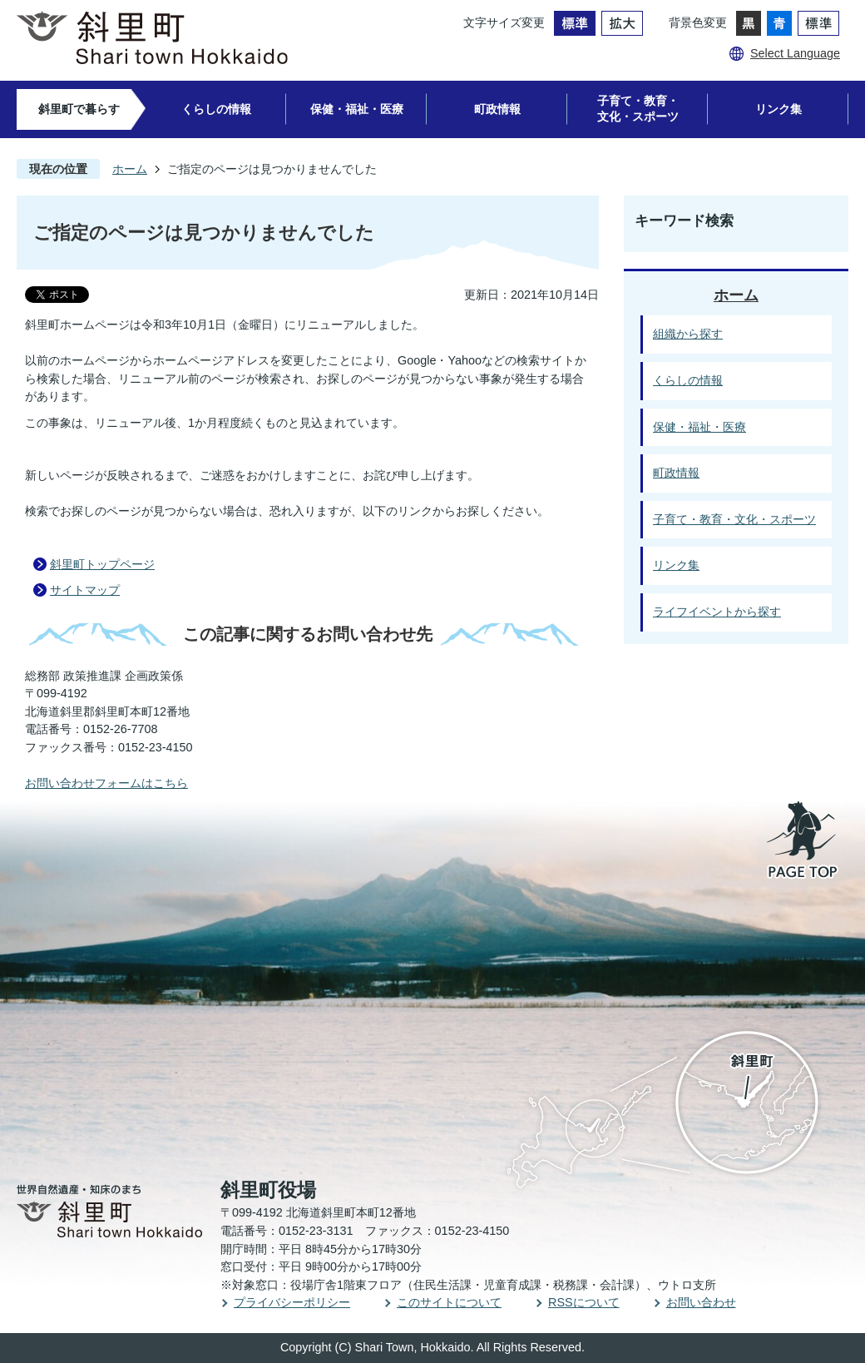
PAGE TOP (803, 841)
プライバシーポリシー (292, 1302)
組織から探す (688, 333)
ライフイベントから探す (717, 611)
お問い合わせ (701, 1302)
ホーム (129, 169)
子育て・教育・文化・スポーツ (638, 108)
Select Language (795, 53)
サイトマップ (85, 590)
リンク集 (778, 109)
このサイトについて (449, 1302)
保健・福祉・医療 (356, 109)
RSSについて (584, 1302)
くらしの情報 (216, 109)
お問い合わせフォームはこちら (106, 783)
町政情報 (497, 109)
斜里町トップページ (102, 564)
